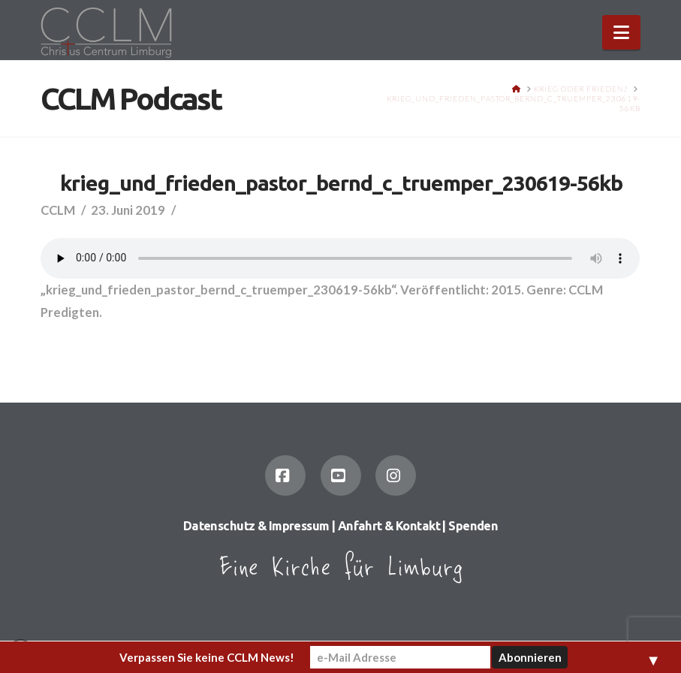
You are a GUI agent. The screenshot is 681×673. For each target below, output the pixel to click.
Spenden (473, 526)
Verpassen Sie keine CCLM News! (206, 657)
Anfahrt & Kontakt (389, 526)
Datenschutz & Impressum (256, 526)
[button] (621, 32)
